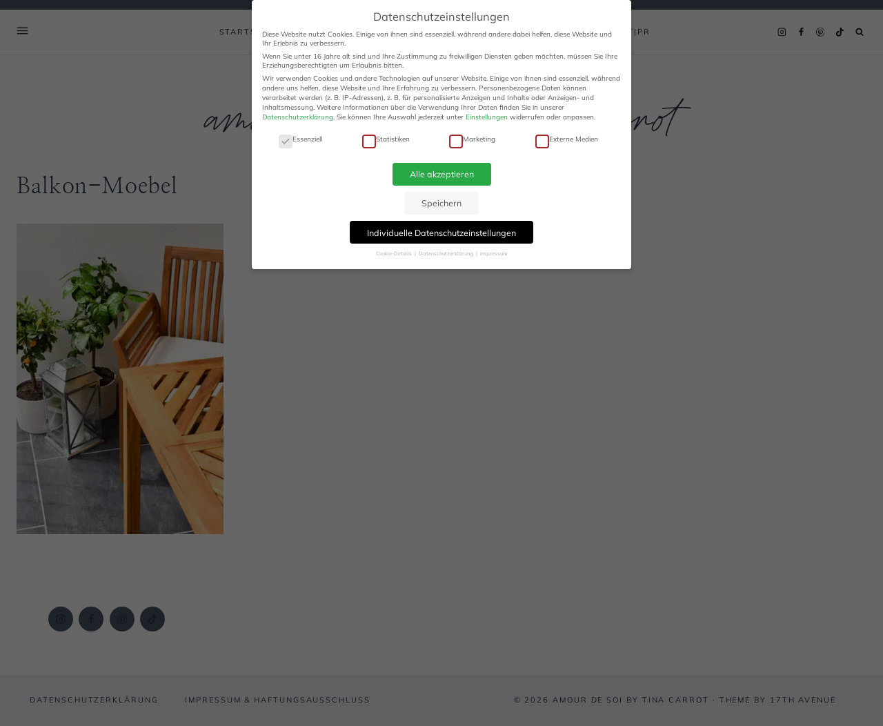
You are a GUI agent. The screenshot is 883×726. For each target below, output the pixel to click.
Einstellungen (487, 116)
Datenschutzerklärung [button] (447, 253)
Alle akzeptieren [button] (442, 173)
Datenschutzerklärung (297, 116)
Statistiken (386, 139)
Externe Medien (566, 139)
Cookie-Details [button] (394, 253)
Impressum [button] (494, 253)
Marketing (472, 139)
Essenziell (300, 139)
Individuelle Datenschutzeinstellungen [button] (441, 232)
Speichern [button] (441, 202)
